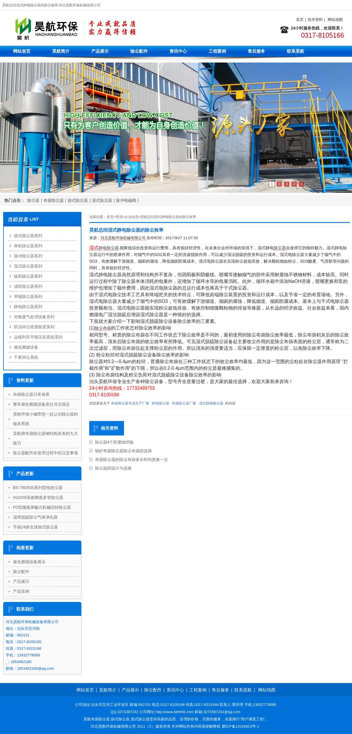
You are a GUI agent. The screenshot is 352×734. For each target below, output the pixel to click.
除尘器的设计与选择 (113, 468)
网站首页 (21, 51)
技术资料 (315, 19)
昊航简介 (61, 51)
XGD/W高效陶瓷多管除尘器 (38, 497)
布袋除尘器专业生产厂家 (130, 403)
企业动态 (131, 217)
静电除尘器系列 (28, 306)
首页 (300, 19)
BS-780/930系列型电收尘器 (38, 487)
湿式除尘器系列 (28, 266)
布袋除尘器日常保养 (31, 394)
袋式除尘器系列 (28, 235)
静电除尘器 (109, 248)
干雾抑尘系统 (26, 357)
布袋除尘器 (53, 200)
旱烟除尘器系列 (28, 296)
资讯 (119, 217)
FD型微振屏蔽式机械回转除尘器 (42, 507)
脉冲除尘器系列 (28, 256)
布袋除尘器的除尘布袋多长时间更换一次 (131, 459)
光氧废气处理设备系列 (34, 316)
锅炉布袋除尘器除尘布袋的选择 (123, 451)
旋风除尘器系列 (28, 276)
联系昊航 (295, 51)
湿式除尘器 (102, 200)
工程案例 (217, 51)
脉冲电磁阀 (126, 200)
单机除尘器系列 (28, 246)
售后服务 (256, 51)
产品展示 (100, 51)
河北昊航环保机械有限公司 (123, 238)
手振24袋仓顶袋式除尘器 (35, 527)
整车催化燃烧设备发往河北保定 (41, 404)
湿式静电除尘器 (211, 403)
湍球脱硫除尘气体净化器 (35, 517)
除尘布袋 (103, 328)
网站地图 (335, 19)
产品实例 (21, 591)
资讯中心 (178, 51)
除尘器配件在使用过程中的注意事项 (45, 453)
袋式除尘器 (78, 200)
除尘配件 (139, 51)
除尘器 (33, 200)
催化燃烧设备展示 (29, 561)
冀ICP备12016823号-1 (240, 726)
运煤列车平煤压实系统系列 (38, 337)
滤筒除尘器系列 (28, 286)
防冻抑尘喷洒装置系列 (34, 327)
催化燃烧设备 (26, 347)
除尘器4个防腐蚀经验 (114, 442)
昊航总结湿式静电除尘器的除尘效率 (168, 217)
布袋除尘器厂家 (184, 403)
